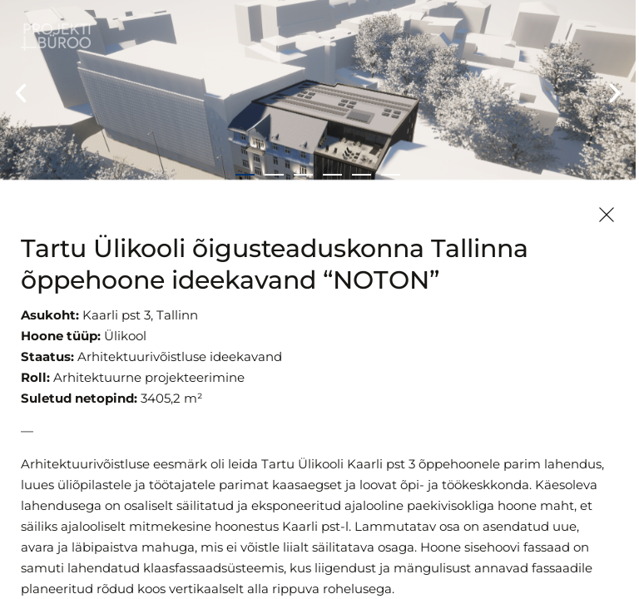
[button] (20, 93)
